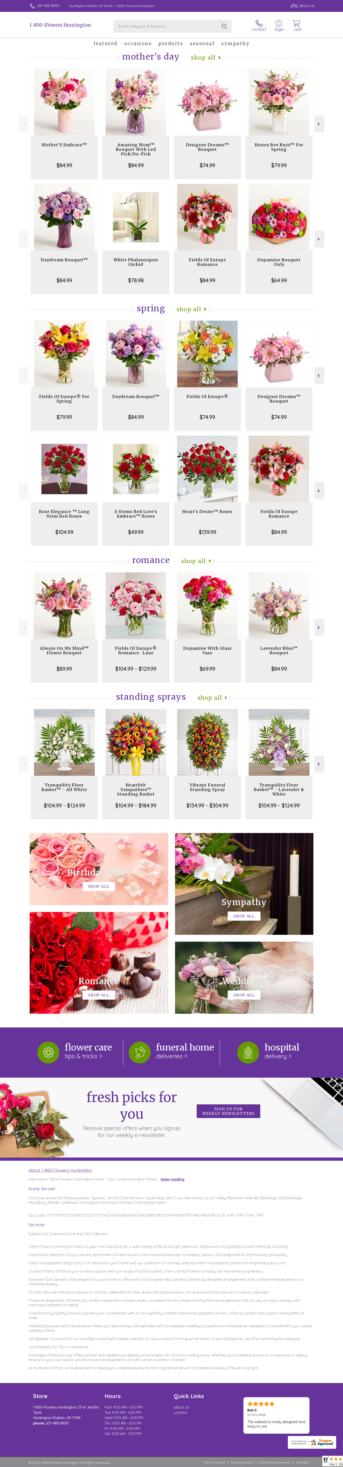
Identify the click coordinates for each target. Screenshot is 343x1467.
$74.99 (207, 165)
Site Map (302, 1462)
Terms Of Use (214, 1462)
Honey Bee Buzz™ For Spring (279, 147)
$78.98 (136, 280)
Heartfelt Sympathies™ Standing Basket (136, 789)
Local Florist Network (274, 1462)
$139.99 (207, 532)
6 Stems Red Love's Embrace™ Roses (136, 514)
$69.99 (207, 668)
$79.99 (279, 165)
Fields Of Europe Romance (207, 262)
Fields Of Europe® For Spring (64, 399)
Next (319, 124)
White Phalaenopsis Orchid (135, 262)
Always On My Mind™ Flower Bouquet (64, 650)
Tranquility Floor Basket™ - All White (64, 787)
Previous (23, 124)
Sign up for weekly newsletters (228, 1111)
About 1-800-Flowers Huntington (60, 1170)
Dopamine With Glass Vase (207, 650)
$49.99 (136, 532)
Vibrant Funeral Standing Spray (207, 787)
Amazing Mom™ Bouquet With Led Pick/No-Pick (136, 149)
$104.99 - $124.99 (64, 805)
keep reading (172, 1179)
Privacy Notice (242, 1462)
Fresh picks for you (131, 1113)
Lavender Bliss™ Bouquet (279, 650)
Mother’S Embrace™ (64, 144)
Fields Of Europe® (207, 396)
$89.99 (64, 668)
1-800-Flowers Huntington (60, 25)
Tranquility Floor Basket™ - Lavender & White (279, 789)
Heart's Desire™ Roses (207, 511)
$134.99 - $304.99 (207, 805)
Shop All (203, 57)
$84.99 (64, 165)
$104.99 (64, 532)
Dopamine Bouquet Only (279, 262)
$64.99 (279, 280)
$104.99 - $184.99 (135, 805)
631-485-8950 (48, 5)
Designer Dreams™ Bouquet (207, 147)
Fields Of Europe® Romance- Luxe (136, 650)
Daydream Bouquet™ (64, 259)
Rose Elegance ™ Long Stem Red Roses (64, 514)
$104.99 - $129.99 (135, 668)
